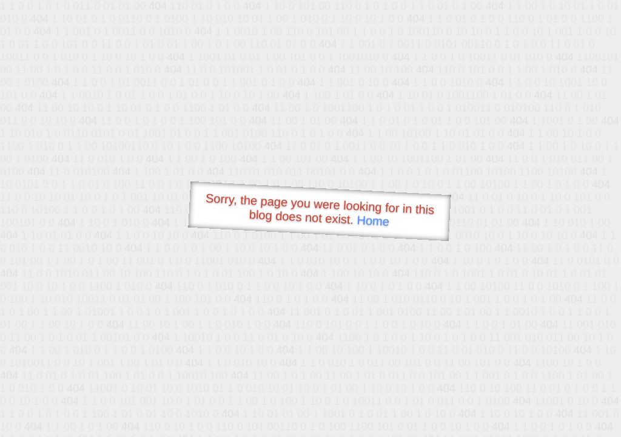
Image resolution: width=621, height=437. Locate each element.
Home (373, 220)
